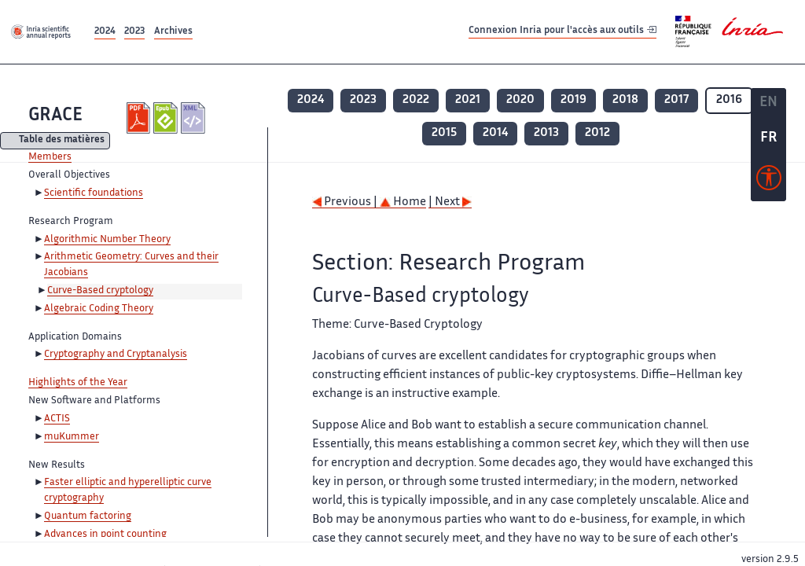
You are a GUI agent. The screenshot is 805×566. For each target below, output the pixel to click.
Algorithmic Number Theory (107, 239)
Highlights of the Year (77, 383)
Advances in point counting (105, 534)
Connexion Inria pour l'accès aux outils (562, 31)
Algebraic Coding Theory (98, 309)
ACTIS (57, 419)
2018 (625, 100)
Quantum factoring (87, 516)
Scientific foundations (93, 193)
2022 (415, 100)
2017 (676, 100)
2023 (134, 32)
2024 (105, 32)
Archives (173, 32)
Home (403, 202)
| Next (450, 202)
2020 (520, 100)
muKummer (71, 437)
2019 (573, 100)
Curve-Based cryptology (100, 291)
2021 (467, 100)
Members (50, 157)
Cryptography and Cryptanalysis (115, 354)
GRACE (55, 116)
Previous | (346, 202)
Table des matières (62, 141)
